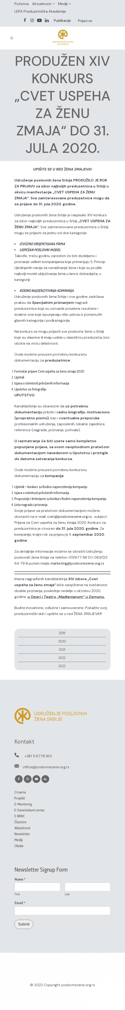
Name (20, 879)
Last (67, 894)
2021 (62, 649)
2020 (62, 641)
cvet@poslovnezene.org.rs (69, 516)
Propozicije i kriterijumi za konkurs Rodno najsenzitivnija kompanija (60, 499)
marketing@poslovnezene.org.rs (77, 563)
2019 (62, 633)
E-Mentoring (23, 804)
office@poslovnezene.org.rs (46, 767)
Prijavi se (85, 20)
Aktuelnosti (41, 3)
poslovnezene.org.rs (78, 985)
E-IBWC (19, 816)
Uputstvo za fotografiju (30, 389)
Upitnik (19, 377)
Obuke (19, 846)
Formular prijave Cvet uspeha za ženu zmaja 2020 (49, 371)
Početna (21, 3)
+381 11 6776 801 (38, 756)
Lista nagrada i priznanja (30, 504)
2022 (61, 658)
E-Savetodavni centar (29, 810)
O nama (20, 792)
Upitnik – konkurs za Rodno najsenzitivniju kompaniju (50, 487)
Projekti (19, 798)
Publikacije (62, 20)
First (17, 894)
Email (20, 903)
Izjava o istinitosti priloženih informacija (41, 383)
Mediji (63, 3)
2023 (61, 666)
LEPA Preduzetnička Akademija (40, 11)
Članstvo (20, 822)
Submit (24, 924)
